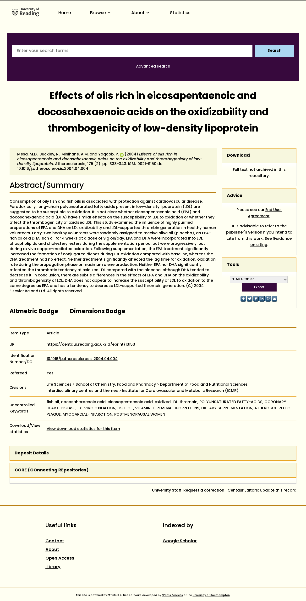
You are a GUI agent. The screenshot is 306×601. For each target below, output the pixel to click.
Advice (234, 196)
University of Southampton (211, 595)
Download (238, 155)
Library (52, 567)
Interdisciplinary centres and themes (82, 391)
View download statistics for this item (83, 429)
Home (64, 13)
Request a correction (203, 490)
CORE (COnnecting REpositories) (52, 470)
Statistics (180, 13)
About (141, 13)
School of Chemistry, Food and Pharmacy (116, 385)
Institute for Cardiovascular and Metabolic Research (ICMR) (180, 391)
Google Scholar (180, 541)
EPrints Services (172, 595)
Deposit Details (32, 453)
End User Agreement (265, 213)
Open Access (59, 558)
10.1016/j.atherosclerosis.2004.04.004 (52, 169)
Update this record (278, 490)
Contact (54, 541)
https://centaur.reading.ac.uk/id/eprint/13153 (91, 345)
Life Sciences (59, 385)
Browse (101, 13)
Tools (233, 265)
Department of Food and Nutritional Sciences (204, 385)
